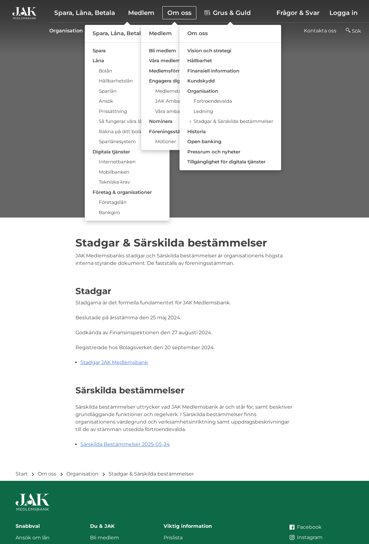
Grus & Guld (227, 12)
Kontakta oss (320, 31)
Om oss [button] (179, 12)
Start (22, 474)
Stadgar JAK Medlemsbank (114, 362)
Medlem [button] (141, 12)
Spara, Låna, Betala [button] (84, 12)
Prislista (173, 538)
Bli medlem (104, 538)
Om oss (47, 474)
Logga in (343, 12)
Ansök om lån (33, 538)
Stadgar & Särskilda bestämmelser (216, 31)
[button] (353, 31)
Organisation (66, 31)
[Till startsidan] (24, 13)
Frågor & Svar (297, 12)
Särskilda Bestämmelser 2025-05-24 (125, 444)
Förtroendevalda (113, 31)
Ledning (153, 31)
